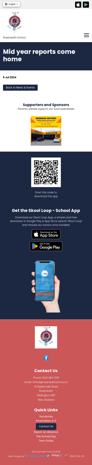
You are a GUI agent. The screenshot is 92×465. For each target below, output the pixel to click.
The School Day (46, 436)
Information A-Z (46, 421)
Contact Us (46, 426)
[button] (11, 4)
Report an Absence (46, 432)
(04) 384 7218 (50, 378)
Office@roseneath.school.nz (50, 382)
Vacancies (46, 416)
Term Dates (46, 441)
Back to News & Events (20, 87)
